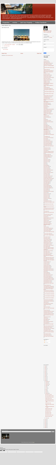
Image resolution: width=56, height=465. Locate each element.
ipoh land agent (46, 165)
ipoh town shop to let (47, 215)
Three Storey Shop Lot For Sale (48, 328)
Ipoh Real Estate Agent (47, 186)
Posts (45, 340)
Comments (46, 342)
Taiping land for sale (47, 316)
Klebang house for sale (48, 408)
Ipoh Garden (45, 150)
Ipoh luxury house (46, 167)
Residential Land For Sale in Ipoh (49, 283)
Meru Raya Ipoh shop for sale (48, 245)
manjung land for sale (47, 241)
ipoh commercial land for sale (48, 137)
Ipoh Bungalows (46, 136)
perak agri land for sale (47, 266)
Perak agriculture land (47, 267)
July (46, 386)
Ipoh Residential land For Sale (48, 191)
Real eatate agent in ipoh (47, 280)
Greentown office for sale (47, 110)
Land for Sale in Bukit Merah (48, 228)
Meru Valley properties (47, 254)
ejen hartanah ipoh (46, 103)
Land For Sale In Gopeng (47, 229)
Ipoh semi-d (45, 192)
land (44, 225)
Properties (6, 22)
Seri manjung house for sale (48, 303)
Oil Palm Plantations (47, 261)
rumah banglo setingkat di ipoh (48, 287)
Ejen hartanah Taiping (47, 104)
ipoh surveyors (46, 211)
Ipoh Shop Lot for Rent (47, 198)
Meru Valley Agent (46, 246)
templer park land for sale (47, 327)
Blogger (33, 442)
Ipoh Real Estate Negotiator (48, 187)
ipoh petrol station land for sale (48, 178)
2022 (45, 371)
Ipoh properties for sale (47, 180)
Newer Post (4, 53)
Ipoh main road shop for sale (48, 172)
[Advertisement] (48, 359)
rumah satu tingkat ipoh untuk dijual (49, 295)
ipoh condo (45, 138)
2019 (45, 375)
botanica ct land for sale (47, 79)
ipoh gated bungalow (47, 154)
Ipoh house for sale (46, 160)
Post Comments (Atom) (9, 55)
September (47, 384)
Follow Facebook (40, 22)
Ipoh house (45, 158)
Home (22, 53)
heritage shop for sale (47, 112)
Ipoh (44, 118)
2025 (45, 367)
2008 (45, 427)
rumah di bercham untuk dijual (48, 290)
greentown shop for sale (47, 111)
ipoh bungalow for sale (47, 127)
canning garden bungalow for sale (49, 89)
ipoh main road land (47, 168)
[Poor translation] (3, 450)
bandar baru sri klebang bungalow (49, 65)
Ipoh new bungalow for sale (49, 395)
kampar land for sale (47, 222)
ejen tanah (45, 105)
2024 (45, 368)
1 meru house (46, 60)
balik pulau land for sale (47, 64)
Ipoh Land (45, 164)
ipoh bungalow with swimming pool (49, 134)
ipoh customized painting (47, 143)
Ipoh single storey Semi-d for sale (49, 209)
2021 (45, 372)
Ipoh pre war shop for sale (47, 179)
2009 (45, 426)
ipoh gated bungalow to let (47, 155)
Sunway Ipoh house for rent (49, 399)
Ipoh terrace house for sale (48, 214)
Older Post (39, 53)
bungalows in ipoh (46, 82)
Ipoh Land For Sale (46, 166)
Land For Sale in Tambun (47, 233)
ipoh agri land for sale (47, 120)
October (46, 382)
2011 (45, 423)
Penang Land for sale (47, 265)
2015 (45, 380)
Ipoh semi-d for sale (47, 193)
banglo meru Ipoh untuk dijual (48, 70)
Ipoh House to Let (46, 161)
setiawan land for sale (47, 304)
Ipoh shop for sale (48, 411)
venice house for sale (47, 333)
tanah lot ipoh (46, 320)
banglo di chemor (46, 69)
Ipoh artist (45, 124)
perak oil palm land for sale (48, 274)
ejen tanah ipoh (46, 106)
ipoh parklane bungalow (47, 177)
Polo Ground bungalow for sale (48, 278)
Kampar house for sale (47, 221)
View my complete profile (47, 32)
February (46, 393)
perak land (45, 271)
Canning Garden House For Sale (48, 93)
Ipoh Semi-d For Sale (48, 394)
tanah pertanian (46, 322)
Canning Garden (46, 87)
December (47, 381)
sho (44, 305)
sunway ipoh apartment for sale (48, 311)
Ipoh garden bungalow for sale (48, 151)
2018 (45, 376)
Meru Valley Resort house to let (48, 257)
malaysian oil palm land (47, 240)
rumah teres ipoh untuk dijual (48, 299)
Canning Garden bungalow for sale (49, 91)
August (46, 385)
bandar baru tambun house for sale (49, 67)
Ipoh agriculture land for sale (48, 121)
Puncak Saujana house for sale (48, 279)
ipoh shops (45, 199)
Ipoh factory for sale (48, 412)
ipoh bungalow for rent (47, 126)
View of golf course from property (48, 336)
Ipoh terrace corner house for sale (49, 212)
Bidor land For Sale (46, 78)
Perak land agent (46, 272)
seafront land (45, 302)
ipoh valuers (45, 216)
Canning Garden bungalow (48, 88)
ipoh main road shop (47, 171)
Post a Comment (5, 49)
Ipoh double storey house (47, 144)
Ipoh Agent (45, 119)
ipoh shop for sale (46, 197)
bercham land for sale (47, 76)
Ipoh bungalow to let (47, 133)
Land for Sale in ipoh (47, 230)
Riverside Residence (47, 285)
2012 (45, 422)
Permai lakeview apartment (48, 277)
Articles (14, 22)
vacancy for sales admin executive (49, 331)
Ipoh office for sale (46, 173)
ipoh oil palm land (46, 174)
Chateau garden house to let (48, 95)
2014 (45, 419)
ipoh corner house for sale (47, 142)
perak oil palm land (46, 273)
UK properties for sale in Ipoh (48, 330)
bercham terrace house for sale (48, 77)
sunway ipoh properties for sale (48, 313)
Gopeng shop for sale (48, 409)
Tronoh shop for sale (47, 329)
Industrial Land (46, 115)
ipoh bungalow (46, 125)
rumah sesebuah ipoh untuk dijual (49, 297)
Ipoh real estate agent (47, 185)
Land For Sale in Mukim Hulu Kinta (49, 231)
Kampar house (46, 220)
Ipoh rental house (46, 190)
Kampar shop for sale (48, 398)
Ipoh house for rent (46, 159)
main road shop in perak (47, 239)
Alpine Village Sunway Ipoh (48, 63)
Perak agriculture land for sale (48, 270)
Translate (49, 37)
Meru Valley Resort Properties (48, 258)
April (46, 390)
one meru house (46, 264)
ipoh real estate (46, 184)
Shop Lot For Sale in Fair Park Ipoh (49, 308)
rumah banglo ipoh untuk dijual (48, 286)
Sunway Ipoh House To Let (48, 312)
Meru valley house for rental (48, 250)
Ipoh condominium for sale (47, 141)
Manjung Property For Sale (48, 242)
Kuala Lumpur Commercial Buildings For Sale (48, 224)
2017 (45, 377)
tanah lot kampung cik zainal (48, 321)
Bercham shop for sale (48, 416)
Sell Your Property (26, 22)
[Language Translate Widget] (48, 36)
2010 (45, 424)
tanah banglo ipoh (46, 319)
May (46, 389)
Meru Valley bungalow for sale (48, 247)
